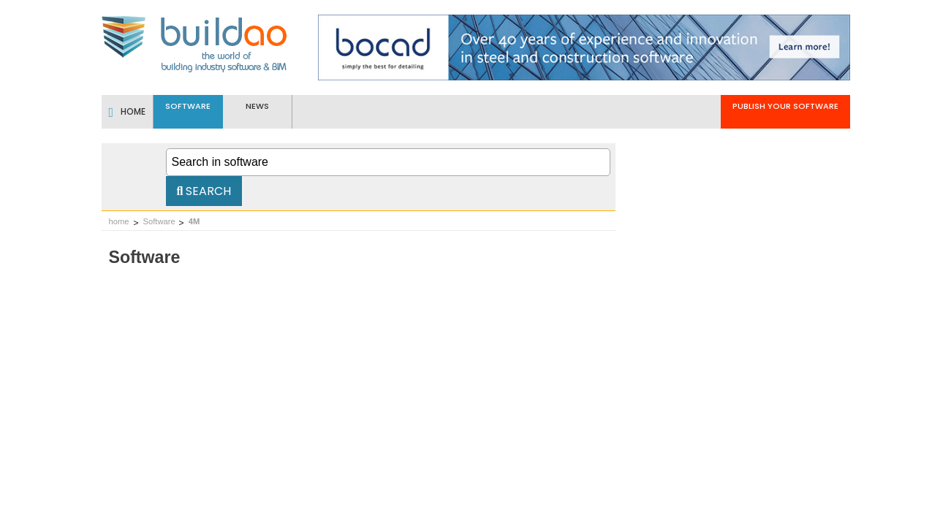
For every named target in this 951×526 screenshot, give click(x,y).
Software (159, 221)
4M (194, 221)
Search (204, 191)
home (119, 221)
